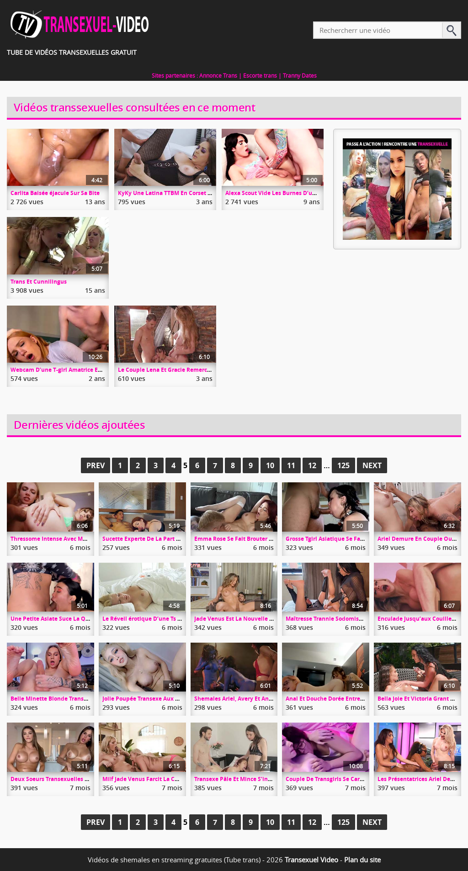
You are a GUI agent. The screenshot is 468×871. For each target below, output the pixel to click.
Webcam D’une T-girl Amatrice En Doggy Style (73, 370)
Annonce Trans (218, 75)
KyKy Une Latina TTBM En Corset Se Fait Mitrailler (185, 193)
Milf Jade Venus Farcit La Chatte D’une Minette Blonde (176, 779)
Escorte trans (260, 75)
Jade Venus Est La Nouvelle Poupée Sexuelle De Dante (267, 619)
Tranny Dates (300, 75)
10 (270, 465)
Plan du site (362, 859)
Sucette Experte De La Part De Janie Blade (158, 539)
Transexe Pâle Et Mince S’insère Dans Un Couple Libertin (270, 779)
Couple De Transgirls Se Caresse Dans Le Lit (344, 779)
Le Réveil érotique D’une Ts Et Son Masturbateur (167, 619)
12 (312, 465)
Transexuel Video (311, 859)
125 (343, 465)
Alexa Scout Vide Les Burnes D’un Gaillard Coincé (292, 193)
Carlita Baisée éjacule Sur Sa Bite (55, 193)
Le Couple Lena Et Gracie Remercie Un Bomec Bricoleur (192, 370)
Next (372, 465)
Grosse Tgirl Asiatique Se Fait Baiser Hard (341, 539)
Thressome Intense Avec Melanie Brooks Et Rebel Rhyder (87, 539)
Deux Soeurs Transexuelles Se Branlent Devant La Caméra (89, 779)
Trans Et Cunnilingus (39, 281)
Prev (95, 465)
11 (291, 465)
